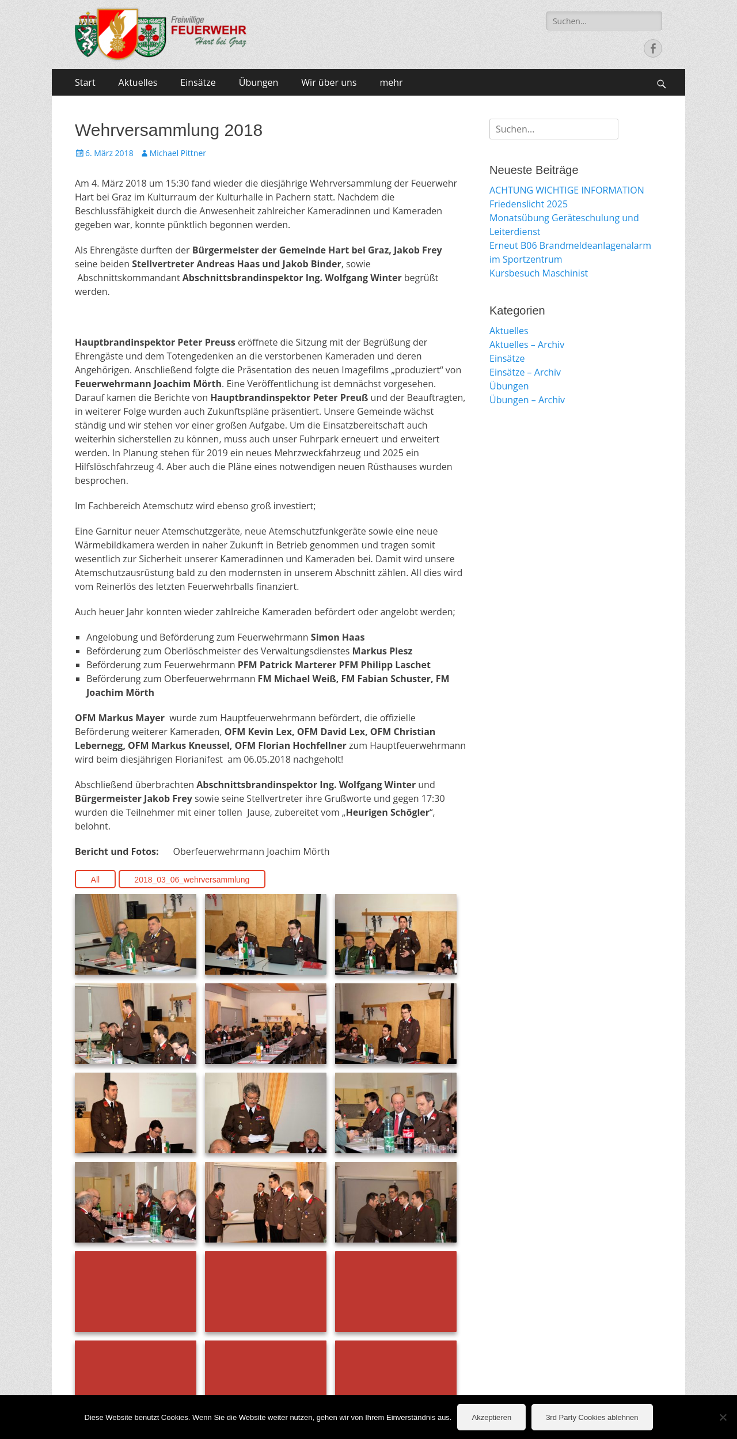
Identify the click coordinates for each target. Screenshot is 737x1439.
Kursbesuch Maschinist (538, 273)
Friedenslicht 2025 (528, 204)
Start (85, 82)
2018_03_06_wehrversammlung (191, 879)
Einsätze (197, 82)
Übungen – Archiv (527, 399)
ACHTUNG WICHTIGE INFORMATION (566, 190)
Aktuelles (138, 82)
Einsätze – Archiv (525, 372)
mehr (390, 82)
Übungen (259, 82)
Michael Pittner (178, 152)
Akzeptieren (491, 1417)
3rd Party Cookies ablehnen (592, 1417)
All (95, 879)
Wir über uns (328, 82)
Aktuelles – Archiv (526, 344)
